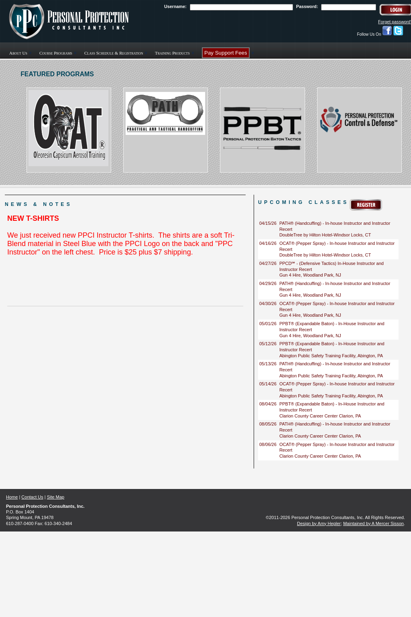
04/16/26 (268, 243)
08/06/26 (268, 444)
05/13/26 (268, 363)
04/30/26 (268, 303)
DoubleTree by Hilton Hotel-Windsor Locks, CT (325, 234)
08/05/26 (268, 424)
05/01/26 (268, 323)
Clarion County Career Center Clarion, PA (320, 415)
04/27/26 (268, 263)
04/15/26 (268, 223)
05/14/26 (268, 383)
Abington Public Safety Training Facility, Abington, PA (331, 355)
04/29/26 (268, 283)
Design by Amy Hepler (319, 523)
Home (12, 497)
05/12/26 (268, 343)
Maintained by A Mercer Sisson (373, 523)
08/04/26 (268, 403)
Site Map (55, 497)
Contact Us (32, 497)
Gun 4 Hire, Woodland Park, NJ (310, 275)
